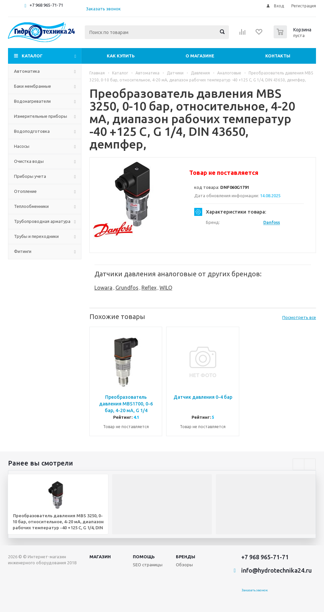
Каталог (32, 55)
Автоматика (27, 71)
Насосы (21, 146)
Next (309, 464)
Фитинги (22, 251)
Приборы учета (30, 176)
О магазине (200, 55)
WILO (165, 288)
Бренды (185, 556)
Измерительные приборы (40, 116)
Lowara (103, 288)
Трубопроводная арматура (42, 221)
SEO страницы (148, 564)
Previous (298, 464)
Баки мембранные (32, 86)
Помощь (144, 556)
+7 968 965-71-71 (46, 5)
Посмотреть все (299, 317)
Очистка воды (29, 161)
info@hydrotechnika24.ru (276, 570)
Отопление (25, 191)
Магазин (100, 556)
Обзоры (184, 564)
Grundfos (126, 288)
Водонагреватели (32, 101)
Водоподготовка (32, 131)
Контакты (277, 55)
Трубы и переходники (36, 236)
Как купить (121, 55)
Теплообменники (31, 206)
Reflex (148, 288)
